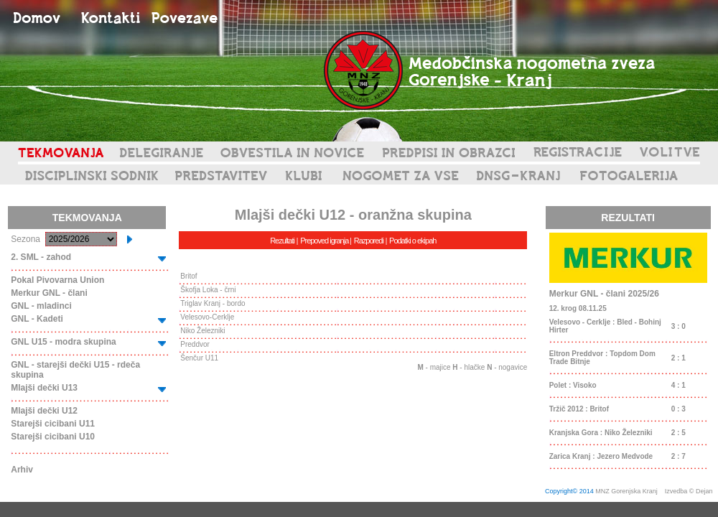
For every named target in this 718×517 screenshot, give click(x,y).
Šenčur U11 (199, 358)
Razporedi (368, 240)
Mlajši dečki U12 (44, 411)
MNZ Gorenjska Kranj (626, 491)
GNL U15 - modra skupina (63, 342)
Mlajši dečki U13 (44, 388)
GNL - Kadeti (36, 319)
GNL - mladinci (41, 306)
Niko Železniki (202, 331)
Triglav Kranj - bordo (212, 303)
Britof (188, 276)
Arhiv (22, 470)
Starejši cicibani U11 (53, 424)
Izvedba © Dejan (689, 491)
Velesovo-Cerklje (207, 317)
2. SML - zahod (41, 257)
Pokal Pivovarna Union (57, 280)
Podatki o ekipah (412, 240)
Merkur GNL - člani (49, 293)
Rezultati (282, 240)
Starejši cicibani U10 (53, 437)
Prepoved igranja (325, 240)
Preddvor (195, 344)
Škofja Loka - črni (208, 290)
